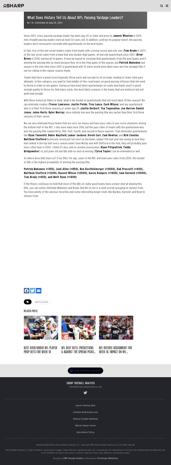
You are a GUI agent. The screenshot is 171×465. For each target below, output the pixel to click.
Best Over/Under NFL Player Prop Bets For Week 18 (40, 350)
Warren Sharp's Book (85, 425)
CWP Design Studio (73, 458)
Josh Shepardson (74, 357)
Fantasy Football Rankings (85, 419)
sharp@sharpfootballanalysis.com (85, 387)
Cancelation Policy (85, 432)
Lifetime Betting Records (85, 412)
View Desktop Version (85, 370)
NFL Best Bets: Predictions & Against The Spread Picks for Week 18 (77, 350)
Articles (42, 302)
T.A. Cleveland (37, 22)
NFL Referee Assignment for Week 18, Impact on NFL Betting (115, 350)
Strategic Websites (107, 458)
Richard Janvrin (36, 357)
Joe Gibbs (106, 357)
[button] (167, 6)
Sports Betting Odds (86, 405)
